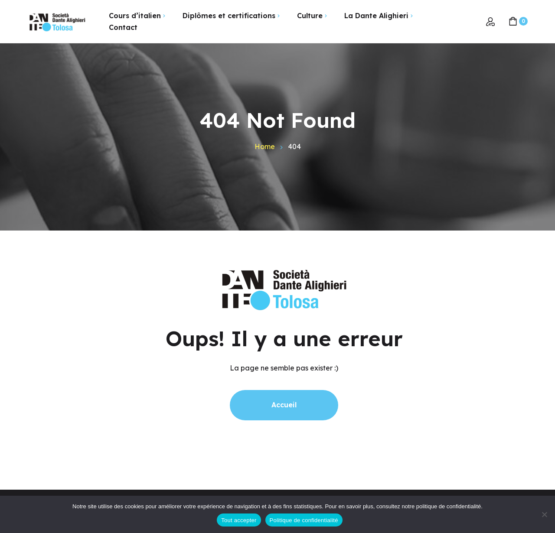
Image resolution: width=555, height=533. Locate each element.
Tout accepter (238, 520)
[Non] (544, 514)
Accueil (284, 404)
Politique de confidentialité (304, 520)
